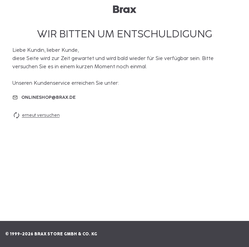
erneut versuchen (36, 115)
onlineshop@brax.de (48, 97)
